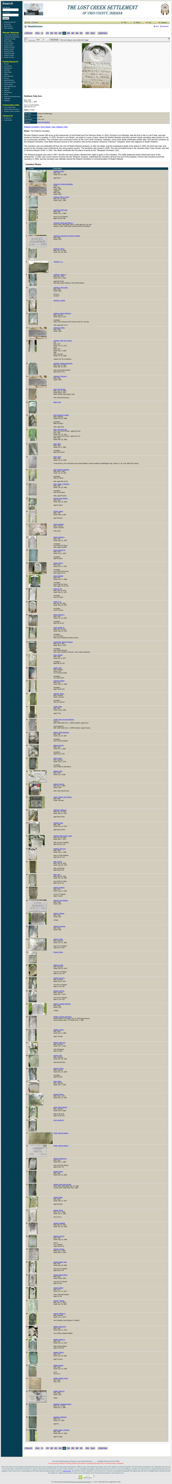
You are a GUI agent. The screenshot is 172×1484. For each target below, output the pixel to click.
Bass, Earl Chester (59, 389)
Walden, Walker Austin (61, 1378)
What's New (8, 26)
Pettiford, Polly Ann (60, 849)
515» (87, 33)
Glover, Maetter (58, 576)
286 (77, 33)
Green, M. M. (58, 589)
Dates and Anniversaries (12, 96)
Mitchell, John (58, 771)
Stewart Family (9, 55)
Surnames (7, 24)
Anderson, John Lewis (61, 287)
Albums (6, 90)
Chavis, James (58, 511)
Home (28, 22)
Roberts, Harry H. (59, 978)
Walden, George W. (60, 1326)
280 (51, 33)
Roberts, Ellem (58, 939)
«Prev (37, 33)
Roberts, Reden (59, 1068)
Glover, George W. (59, 550)
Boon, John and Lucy (60, 429)
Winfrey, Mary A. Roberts (61, 1430)
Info (150, 22)
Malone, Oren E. (59, 745)
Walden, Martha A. (59, 1339)
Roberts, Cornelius (59, 926)
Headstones (8, 68)
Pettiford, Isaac (58, 823)
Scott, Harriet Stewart (60, 1107)
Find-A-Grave (8, 84)
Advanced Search (10, 22)
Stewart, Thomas (59, 1301)
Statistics (7, 101)
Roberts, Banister (59, 887)
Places (6, 94)
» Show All (28, 33)
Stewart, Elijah (58, 1197)
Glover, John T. (58, 563)
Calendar (7, 99)
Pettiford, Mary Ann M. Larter (63, 836)
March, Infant (58, 758)
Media (138, 22)
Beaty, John (57, 402)
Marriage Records (10, 86)
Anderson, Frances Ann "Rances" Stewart (67, 236)
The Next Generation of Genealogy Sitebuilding (77, 1482)
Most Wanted (8, 28)
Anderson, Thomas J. (60, 376)
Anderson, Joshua (59, 300)
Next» (93, 33)
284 (68, 33)
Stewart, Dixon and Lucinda (62, 1184)
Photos (6, 64)
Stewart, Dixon (58, 1171)
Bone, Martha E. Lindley (61, 415)
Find (125, 22)
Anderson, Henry (59, 249)
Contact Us (7, 118)
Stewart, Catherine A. (60, 1158)
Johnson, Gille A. (59, 694)
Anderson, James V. (60, 274)
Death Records (9, 80)
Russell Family (8, 51)
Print (157, 26)
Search (7, 3)
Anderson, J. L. (58, 262)
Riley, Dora (57, 874)
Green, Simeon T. (59, 615)
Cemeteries (8, 92)
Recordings (7, 72)
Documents (8, 66)
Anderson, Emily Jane (60, 210)
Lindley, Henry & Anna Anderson (64, 719)
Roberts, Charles (59, 913)
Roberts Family (9, 49)
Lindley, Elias (58, 706)
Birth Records (8, 76)
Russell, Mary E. (59, 1094)
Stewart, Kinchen (59, 1249)
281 (56, 33)
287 (81, 33)
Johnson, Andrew (59, 681)
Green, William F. (59, 627)
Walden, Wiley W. (59, 1391)
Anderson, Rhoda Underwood (63, 363)
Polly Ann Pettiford (44, 122)
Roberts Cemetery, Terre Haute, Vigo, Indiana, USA (46, 127)
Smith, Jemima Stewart (61, 1133)
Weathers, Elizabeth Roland (62, 1404)
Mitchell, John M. (59, 784)
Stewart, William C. (60, 1314)
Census (6, 78)
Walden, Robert (58, 1365)
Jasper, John (58, 668)
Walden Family (9, 57)
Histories (7, 70)
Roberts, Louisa (59, 1030)
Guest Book (8, 120)
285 (73, 33)
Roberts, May (58, 1055)
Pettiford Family (9, 47)
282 (60, 33)
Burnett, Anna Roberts (61, 498)
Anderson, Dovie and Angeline (63, 184)
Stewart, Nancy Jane (60, 1262)
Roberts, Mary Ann (59, 1043)
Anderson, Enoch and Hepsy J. (63, 223)
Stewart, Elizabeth (59, 1223)
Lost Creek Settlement (11, 35)
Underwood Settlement (12, 37)
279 (47, 33)
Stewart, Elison (58, 1210)
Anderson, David (59, 171)
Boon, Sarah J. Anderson (61, 484)
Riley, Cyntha (58, 862)
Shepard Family (9, 53)
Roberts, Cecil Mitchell (61, 900)
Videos (6, 74)
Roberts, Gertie (58, 965)
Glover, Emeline (59, 524)
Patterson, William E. (60, 810)
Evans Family (8, 45)
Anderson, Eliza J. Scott (61, 197)
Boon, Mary (57, 444)
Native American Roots (11, 109)
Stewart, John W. (59, 1236)
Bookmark (165, 26)
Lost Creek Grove (10, 107)
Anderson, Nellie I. (59, 328)
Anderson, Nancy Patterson (62, 313)
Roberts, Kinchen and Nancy (63, 1017)
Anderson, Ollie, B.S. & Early (63, 341)
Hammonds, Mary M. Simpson (63, 642)
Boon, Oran (57, 457)
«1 (42, 33)
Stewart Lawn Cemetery (12, 111)
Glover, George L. (59, 537)
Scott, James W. (59, 1120)
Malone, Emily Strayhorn (61, 732)
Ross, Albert (57, 1081)
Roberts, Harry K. (59, 991)
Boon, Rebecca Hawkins (61, 470)
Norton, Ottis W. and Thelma (63, 797)
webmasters (67, 1471)
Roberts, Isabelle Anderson (62, 1004)
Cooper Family (9, 43)
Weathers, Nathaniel (60, 1417)
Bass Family (8, 41)
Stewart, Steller (58, 1288)
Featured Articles (9, 82)
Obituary (7, 88)
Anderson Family (9, 39)
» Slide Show (102, 33)
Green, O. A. (58, 602)
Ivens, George (58, 655)
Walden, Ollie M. (59, 1352)
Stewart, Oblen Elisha (60, 1275)
